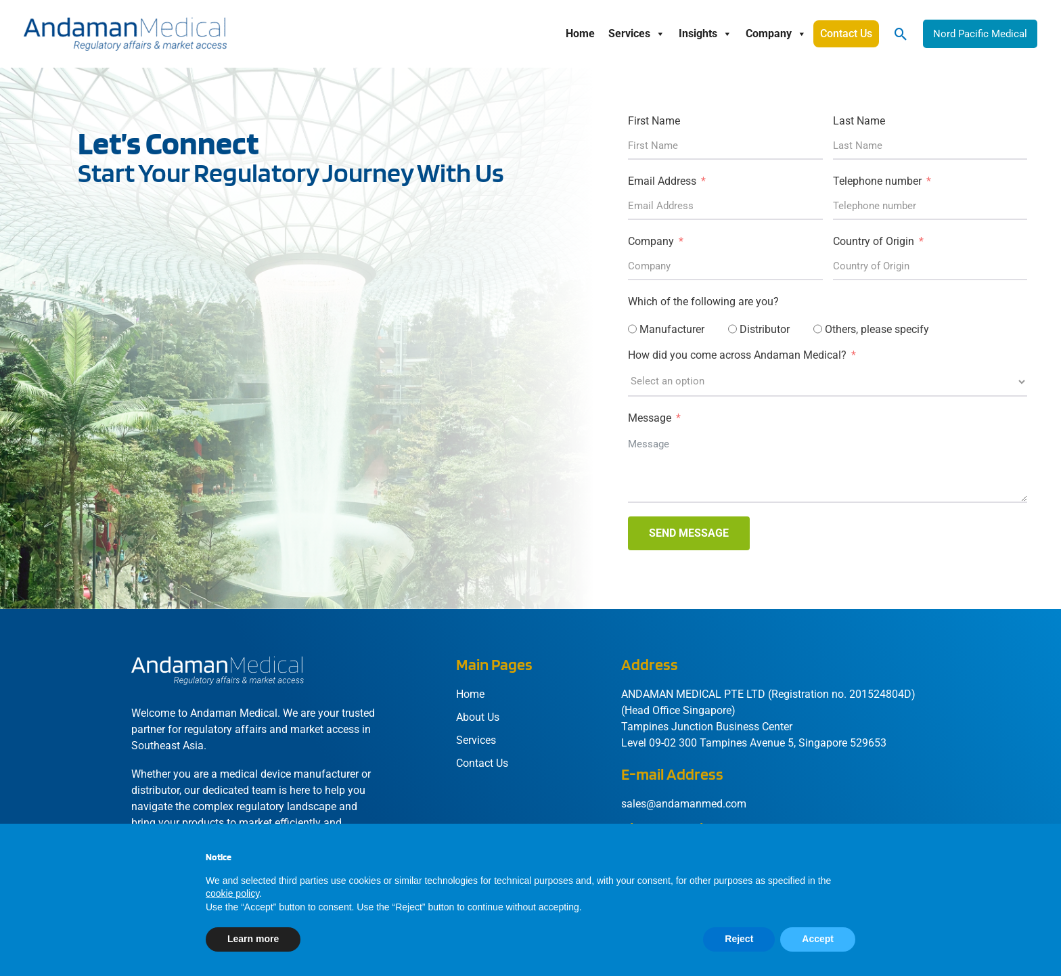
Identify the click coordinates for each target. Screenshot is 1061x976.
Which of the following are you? (703, 301)
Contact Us (846, 33)
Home (580, 33)
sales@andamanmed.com (683, 803)
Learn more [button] (253, 938)
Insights (705, 33)
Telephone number (877, 181)
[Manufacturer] (632, 328)
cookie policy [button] (232, 893)
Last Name (859, 120)
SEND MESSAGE (689, 533)
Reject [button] (739, 938)
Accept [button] (818, 938)
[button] (901, 34)
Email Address (662, 181)
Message (649, 418)
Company (776, 33)
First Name (654, 120)
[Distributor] (732, 328)
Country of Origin (873, 241)
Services (636, 33)
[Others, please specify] (817, 328)
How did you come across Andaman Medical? (737, 355)
